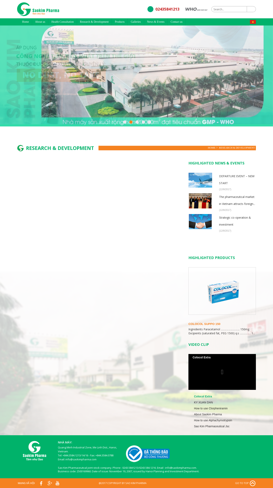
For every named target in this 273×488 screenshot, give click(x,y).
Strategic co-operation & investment (235, 221)
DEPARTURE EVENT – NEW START (236, 179)
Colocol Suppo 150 (204, 324)
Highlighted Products (211, 257)
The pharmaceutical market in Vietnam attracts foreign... (237, 200)
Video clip (198, 344)
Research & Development (60, 148)
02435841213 (167, 9)
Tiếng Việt (253, 22)
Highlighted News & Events (216, 163)
